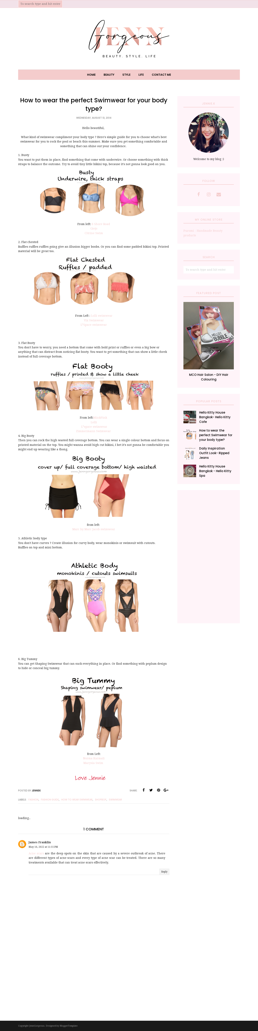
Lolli (94, 422)
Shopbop (100, 799)
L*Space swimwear (94, 324)
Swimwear (115, 799)
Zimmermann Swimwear (94, 431)
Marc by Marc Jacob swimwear (93, 529)
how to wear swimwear (77, 799)
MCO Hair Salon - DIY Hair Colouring (208, 377)
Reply (164, 871)
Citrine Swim (94, 233)
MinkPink (100, 417)
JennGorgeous (37, 1026)
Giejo (93, 228)
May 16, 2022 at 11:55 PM (43, 847)
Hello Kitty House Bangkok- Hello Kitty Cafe (215, 417)
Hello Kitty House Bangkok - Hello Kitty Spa (215, 471)
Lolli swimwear (101, 315)
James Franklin (40, 842)
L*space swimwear (94, 426)
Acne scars (36, 853)
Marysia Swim (93, 763)
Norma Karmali (94, 758)
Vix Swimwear (94, 320)
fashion (33, 799)
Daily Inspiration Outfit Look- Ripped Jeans (214, 453)
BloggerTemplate (69, 1026)
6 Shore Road (101, 224)
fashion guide (50, 799)
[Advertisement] (208, 556)
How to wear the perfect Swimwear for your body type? (215, 435)
